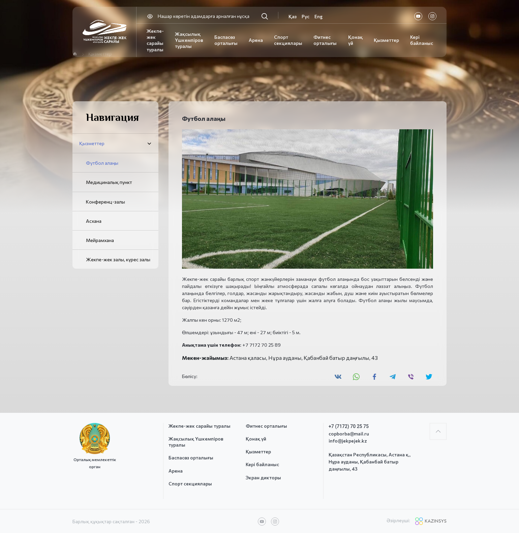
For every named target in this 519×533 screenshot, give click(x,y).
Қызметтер (386, 40)
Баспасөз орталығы (226, 40)
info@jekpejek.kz (348, 441)
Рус (305, 16)
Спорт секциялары (288, 40)
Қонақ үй (256, 439)
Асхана (93, 221)
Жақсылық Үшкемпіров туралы (189, 40)
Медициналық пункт (109, 182)
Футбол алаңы (102, 163)
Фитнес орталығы (325, 40)
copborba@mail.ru (349, 433)
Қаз (292, 16)
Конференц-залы (105, 202)
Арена (256, 40)
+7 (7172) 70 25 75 (349, 426)
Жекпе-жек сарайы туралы (155, 40)
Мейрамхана (100, 240)
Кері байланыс (421, 40)
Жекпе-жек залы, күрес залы (118, 259)
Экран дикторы (263, 477)
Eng (318, 16)
